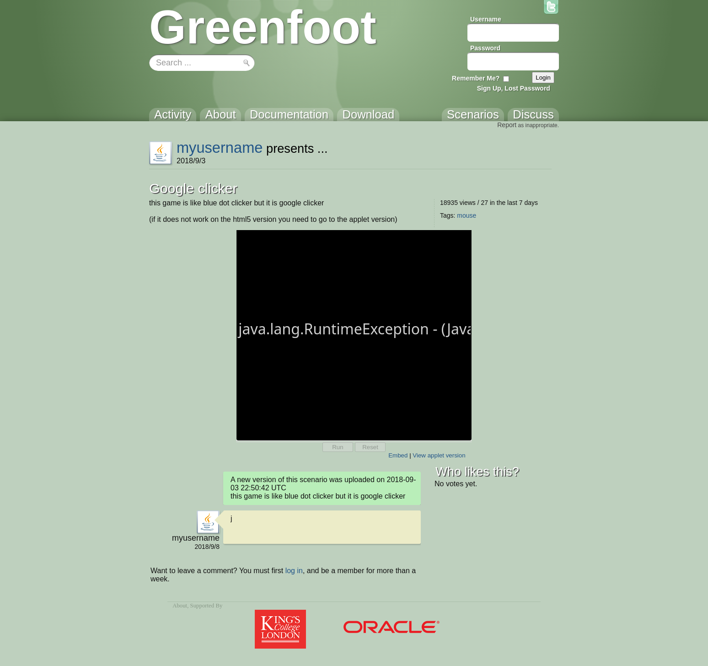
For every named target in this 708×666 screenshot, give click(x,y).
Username (485, 19)
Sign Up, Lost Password (513, 88)
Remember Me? (475, 78)
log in (294, 571)
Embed (398, 455)
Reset (370, 447)
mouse (466, 215)
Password (485, 48)
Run (337, 447)
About (179, 605)
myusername (220, 147)
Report (506, 125)
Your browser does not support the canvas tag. (354, 334)
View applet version (439, 455)
